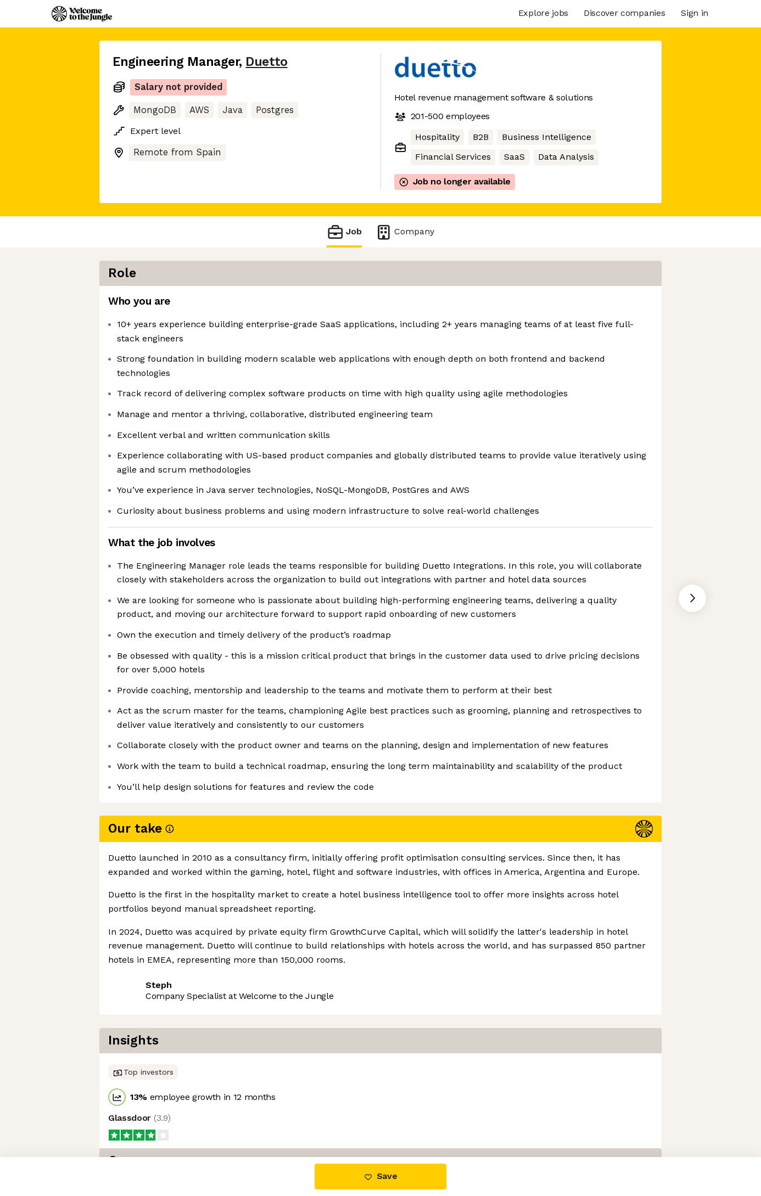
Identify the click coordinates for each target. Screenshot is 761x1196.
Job (344, 232)
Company (404, 232)
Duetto (266, 61)
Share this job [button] (142, 1110)
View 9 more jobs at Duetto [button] (247, 1110)
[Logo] (82, 13)
